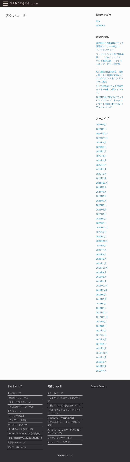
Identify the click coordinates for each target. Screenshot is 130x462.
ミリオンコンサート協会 (60, 437)
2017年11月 (102, 317)
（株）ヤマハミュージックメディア (64, 399)
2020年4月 (101, 250)
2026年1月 (101, 129)
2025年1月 (101, 178)
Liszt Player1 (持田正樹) (21, 429)
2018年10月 (102, 290)
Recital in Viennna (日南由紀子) (24, 433)
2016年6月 (101, 362)
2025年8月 (101, 147)
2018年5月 (101, 299)
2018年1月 (101, 308)
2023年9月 (101, 196)
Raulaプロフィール (18, 397)
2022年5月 (101, 214)
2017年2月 (101, 344)
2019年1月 (101, 281)
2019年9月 (101, 272)
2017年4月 (101, 335)
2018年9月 (101, 294)
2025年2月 (101, 174)
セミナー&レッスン (17, 447)
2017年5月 (101, 330)
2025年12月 (102, 133)
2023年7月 (101, 200)
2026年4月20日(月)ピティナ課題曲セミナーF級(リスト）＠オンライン (110, 46)
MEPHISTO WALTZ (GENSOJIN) (25, 438)
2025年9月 (101, 142)
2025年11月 (102, 138)
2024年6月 (101, 192)
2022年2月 (101, 218)
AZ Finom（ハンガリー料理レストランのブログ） (64, 432)
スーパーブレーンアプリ (60, 442)
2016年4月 (101, 371)
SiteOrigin (61, 455)
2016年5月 (101, 366)
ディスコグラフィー (17, 424)
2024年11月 (102, 183)
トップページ (14, 393)
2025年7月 (101, 151)
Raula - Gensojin (99, 386)
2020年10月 (102, 241)
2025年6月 (101, 156)
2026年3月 (101, 124)
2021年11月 (102, 227)
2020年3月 (101, 254)
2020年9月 (101, 245)
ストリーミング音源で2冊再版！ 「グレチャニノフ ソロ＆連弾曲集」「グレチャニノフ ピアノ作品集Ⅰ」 (110, 61)
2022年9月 (101, 205)
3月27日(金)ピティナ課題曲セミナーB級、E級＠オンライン (109, 89)
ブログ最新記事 (17, 415)
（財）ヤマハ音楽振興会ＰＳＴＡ (64, 405)
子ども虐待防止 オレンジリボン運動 (64, 424)
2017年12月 (102, 312)
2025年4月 (101, 165)
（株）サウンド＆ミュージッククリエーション (64, 412)
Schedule (100, 25)
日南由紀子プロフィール (21, 406)
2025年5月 (101, 160)
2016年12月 (102, 353)
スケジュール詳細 (18, 420)
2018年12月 (102, 285)
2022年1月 (101, 223)
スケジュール (14, 411)
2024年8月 (101, 187)
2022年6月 (101, 209)
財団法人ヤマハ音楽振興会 (61, 417)
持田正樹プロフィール (20, 402)
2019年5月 (101, 277)
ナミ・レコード (55, 393)
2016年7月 (101, 357)
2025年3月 (101, 169)
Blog (98, 21)
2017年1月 (101, 348)
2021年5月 (101, 232)
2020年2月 (101, 259)
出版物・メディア (16, 442)
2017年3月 (101, 339)
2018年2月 (101, 303)
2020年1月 (101, 263)
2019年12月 (102, 268)
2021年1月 (101, 236)
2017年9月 (101, 321)
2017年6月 (101, 326)
